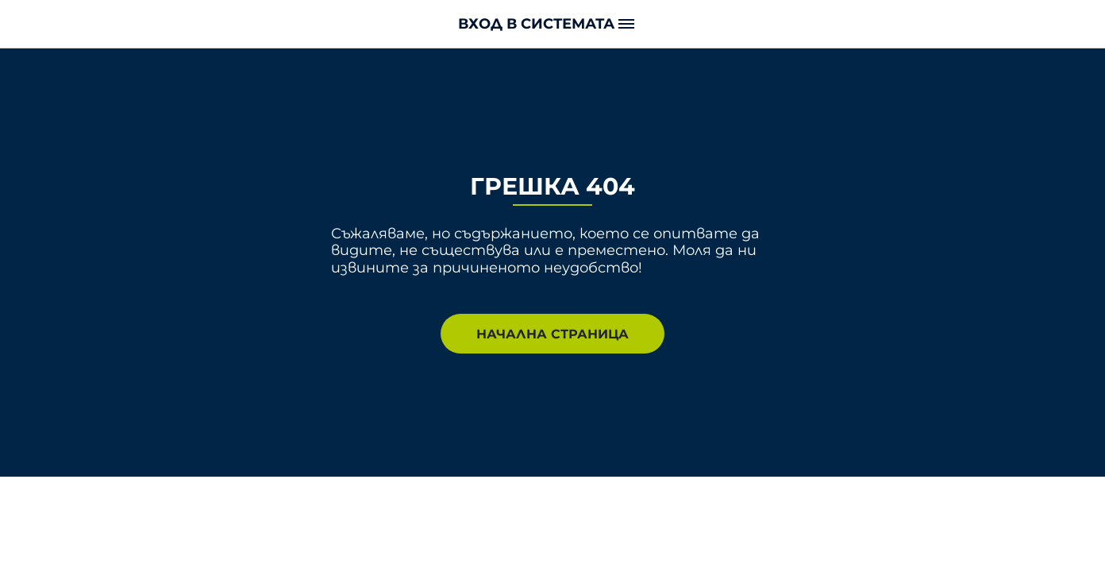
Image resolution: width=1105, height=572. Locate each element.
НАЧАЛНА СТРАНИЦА (552, 333)
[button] (552, 23)
